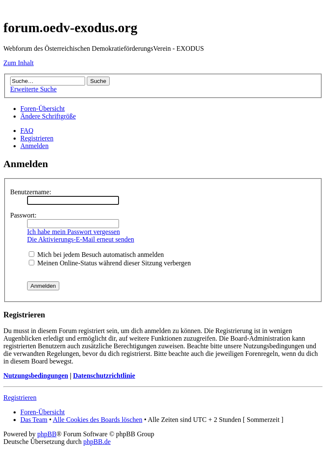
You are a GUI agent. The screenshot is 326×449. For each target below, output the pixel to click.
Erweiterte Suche (33, 89)
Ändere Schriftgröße (48, 116)
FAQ (26, 130)
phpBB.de (97, 441)
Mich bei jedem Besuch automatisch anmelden (96, 254)
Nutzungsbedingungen (35, 375)
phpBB (46, 434)
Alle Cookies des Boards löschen (98, 419)
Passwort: (23, 215)
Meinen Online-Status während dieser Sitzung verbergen (110, 263)
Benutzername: (30, 192)
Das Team (33, 419)
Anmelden (34, 145)
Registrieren (36, 138)
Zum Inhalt (18, 62)
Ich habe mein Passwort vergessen (73, 231)
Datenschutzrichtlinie (104, 375)
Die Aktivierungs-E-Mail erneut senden (80, 239)
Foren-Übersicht (42, 108)
